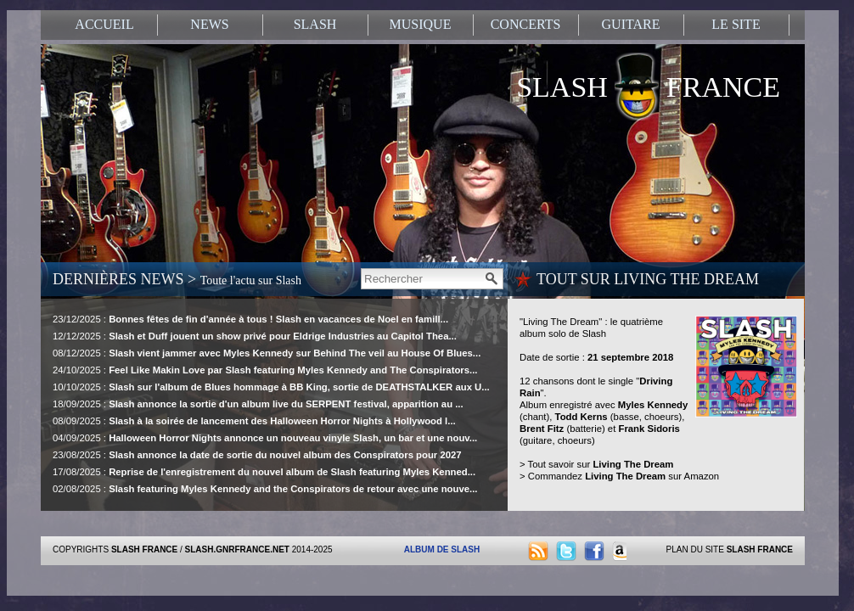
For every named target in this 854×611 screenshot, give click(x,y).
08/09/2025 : (254, 421)
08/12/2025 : (266, 353)
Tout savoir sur (601, 464)
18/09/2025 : (258, 404)
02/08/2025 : (265, 489)
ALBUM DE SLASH (442, 549)
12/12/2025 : (255, 336)
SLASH (315, 24)
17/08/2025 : (264, 472)
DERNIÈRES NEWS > (177, 279)
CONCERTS (526, 24)
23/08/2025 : (257, 455)
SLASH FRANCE (648, 82)
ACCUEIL (104, 24)
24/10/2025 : (265, 370)
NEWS (209, 24)
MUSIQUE (421, 24)
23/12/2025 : (250, 319)
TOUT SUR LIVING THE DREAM (648, 279)
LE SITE (735, 24)
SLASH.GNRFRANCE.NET (237, 549)
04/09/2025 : (265, 438)
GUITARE (631, 24)
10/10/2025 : (271, 387)
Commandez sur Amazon (623, 476)
